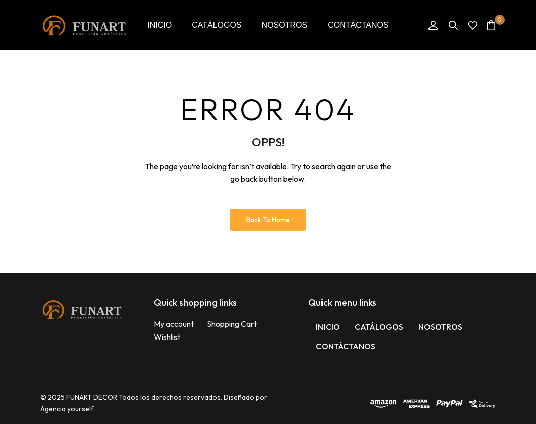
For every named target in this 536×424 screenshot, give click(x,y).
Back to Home (268, 220)
